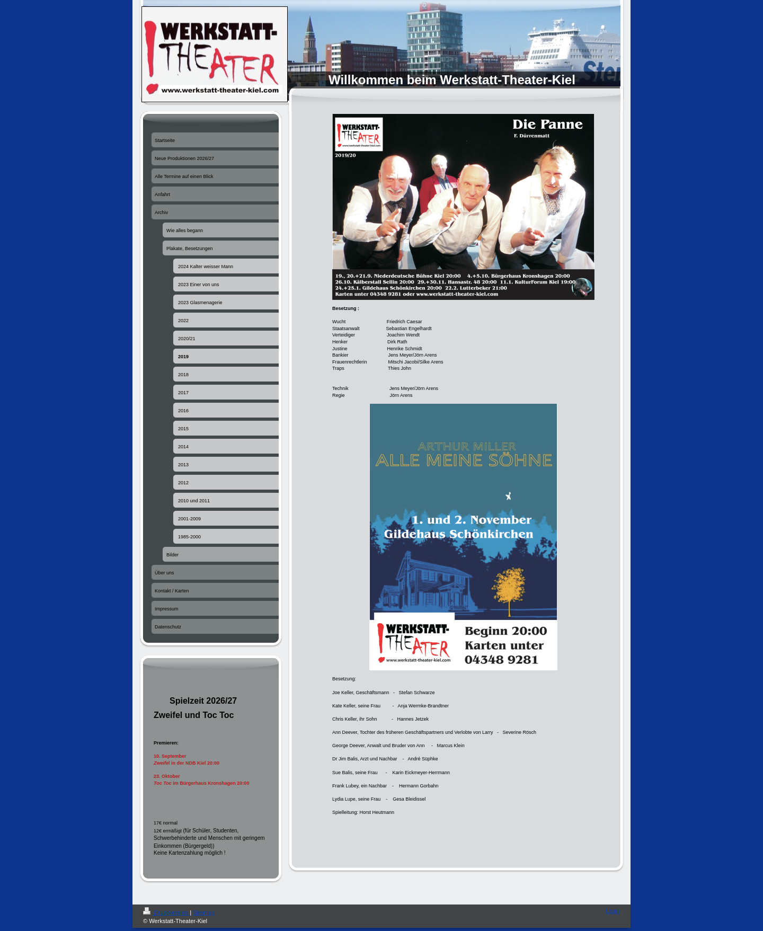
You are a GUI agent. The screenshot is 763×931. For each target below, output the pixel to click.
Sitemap (203, 912)
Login (613, 911)
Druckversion (166, 912)
